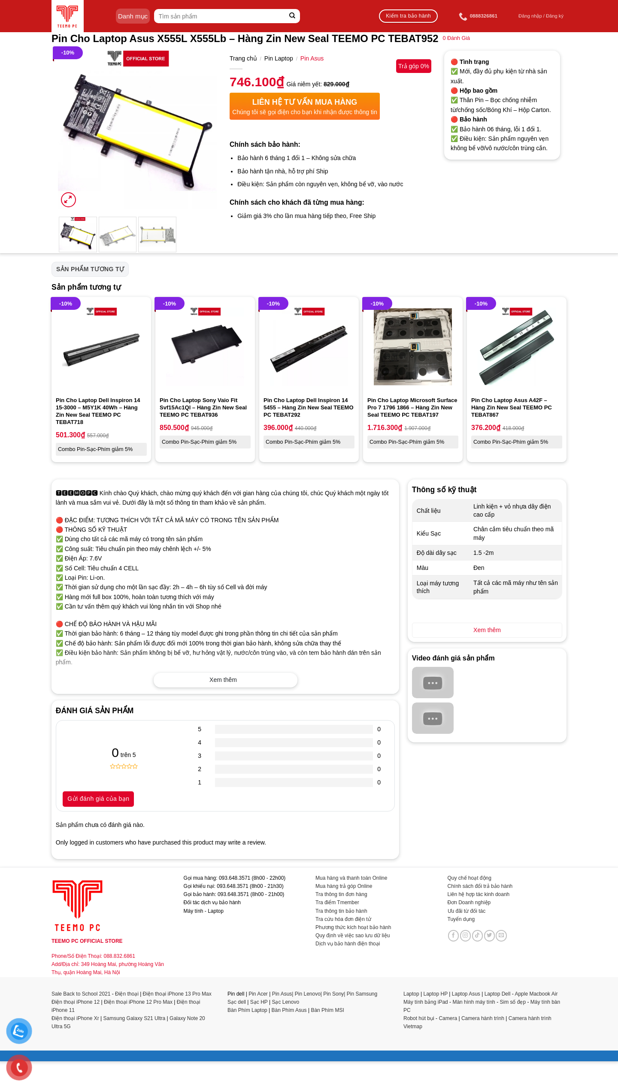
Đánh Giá (456, 38)
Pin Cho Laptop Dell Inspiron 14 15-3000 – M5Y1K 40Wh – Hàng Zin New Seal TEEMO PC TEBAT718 (98, 411)
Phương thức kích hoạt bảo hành (353, 927)
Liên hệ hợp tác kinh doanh (479, 894)
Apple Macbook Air (536, 994)
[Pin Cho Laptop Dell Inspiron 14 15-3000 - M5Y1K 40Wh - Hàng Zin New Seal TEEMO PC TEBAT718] (101, 347)
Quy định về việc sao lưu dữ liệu (352, 936)
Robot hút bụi (418, 1018)
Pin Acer (258, 994)
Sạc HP (259, 1002)
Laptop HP (436, 994)
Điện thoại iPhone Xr (75, 1018)
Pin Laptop (278, 58)
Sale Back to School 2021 (81, 994)
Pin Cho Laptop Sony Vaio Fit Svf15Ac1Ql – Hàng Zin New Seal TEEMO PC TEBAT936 (203, 407)
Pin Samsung (362, 994)
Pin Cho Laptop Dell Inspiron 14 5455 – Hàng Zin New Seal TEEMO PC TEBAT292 (309, 407)
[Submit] (292, 16)
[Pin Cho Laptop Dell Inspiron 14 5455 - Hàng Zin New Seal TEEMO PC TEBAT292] (309, 347)
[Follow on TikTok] (477, 935)
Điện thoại (127, 994)
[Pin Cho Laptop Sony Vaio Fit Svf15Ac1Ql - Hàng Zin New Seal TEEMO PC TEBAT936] (205, 347)
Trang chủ (243, 58)
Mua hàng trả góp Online (343, 886)
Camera (448, 1018)
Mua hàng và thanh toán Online (351, 878)
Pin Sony (333, 994)
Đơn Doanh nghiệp (469, 902)
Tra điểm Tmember (337, 902)
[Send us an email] (501, 935)
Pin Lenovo (308, 994)
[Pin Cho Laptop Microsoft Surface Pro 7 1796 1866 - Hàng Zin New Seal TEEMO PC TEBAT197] (413, 347)
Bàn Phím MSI (327, 1010)
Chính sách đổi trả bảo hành (480, 886)
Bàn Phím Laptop (247, 1010)
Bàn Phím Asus (290, 1010)
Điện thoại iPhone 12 (76, 1002)
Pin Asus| (283, 994)
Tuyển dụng (461, 919)
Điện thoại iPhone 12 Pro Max (138, 1002)
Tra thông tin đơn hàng (341, 894)
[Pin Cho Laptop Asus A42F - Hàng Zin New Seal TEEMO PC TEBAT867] (517, 347)
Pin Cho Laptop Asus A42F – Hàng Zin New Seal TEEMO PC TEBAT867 (511, 407)
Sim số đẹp (513, 1002)
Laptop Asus (466, 994)
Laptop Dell (498, 994)
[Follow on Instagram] (465, 935)
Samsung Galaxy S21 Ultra (134, 1018)
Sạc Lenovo (285, 1002)
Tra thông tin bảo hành (341, 911)
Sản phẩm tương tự (90, 269)
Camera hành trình (482, 1018)
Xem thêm (223, 679)
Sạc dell (236, 1002)
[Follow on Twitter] (489, 935)
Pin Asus (312, 58)
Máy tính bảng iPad (425, 1002)
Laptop (411, 994)
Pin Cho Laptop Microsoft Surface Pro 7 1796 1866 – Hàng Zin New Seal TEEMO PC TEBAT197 (412, 407)
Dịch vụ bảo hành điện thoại (347, 944)
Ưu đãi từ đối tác (467, 911)
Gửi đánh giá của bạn (98, 798)
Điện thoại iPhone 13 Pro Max (177, 994)
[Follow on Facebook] (453, 935)
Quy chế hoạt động (469, 878)
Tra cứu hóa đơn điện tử (343, 919)
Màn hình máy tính (473, 1002)
